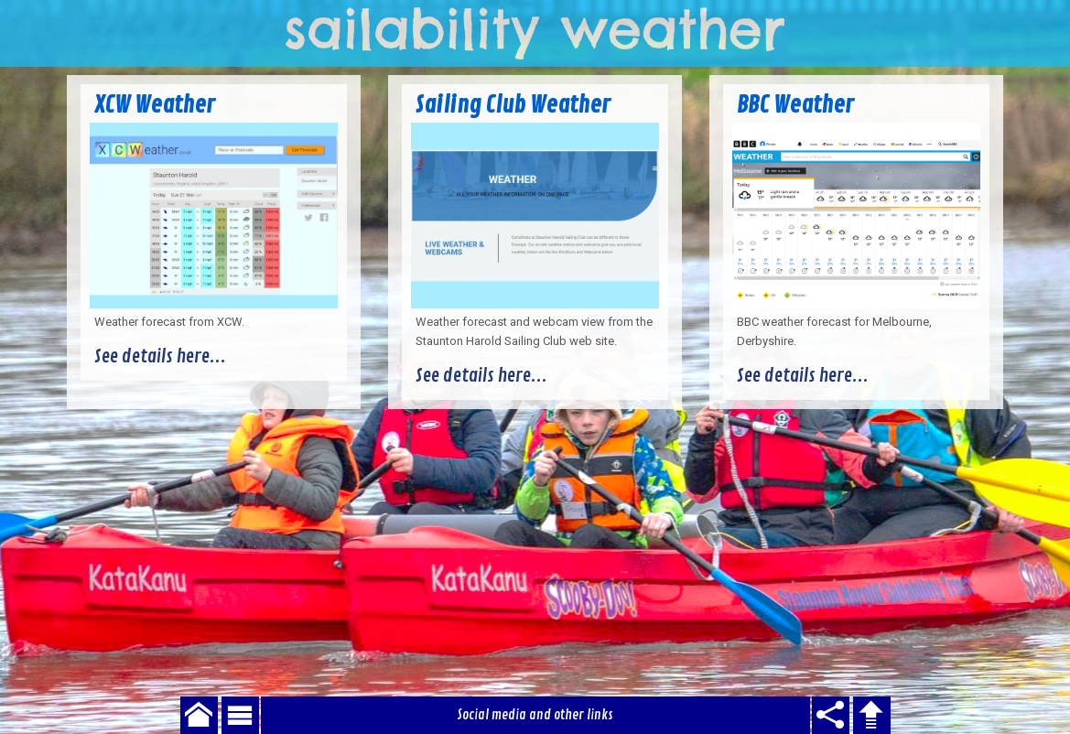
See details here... (160, 356)
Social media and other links (535, 715)
